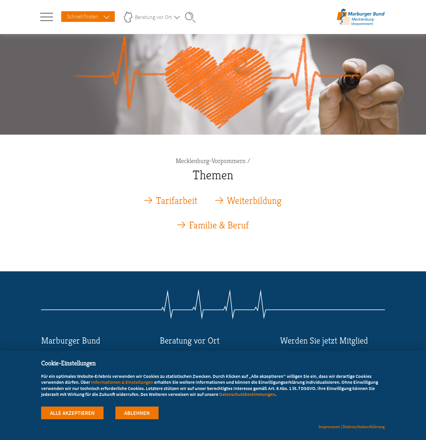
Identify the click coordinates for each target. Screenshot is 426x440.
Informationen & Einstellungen (122, 382)
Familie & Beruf (219, 225)
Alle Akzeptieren (72, 413)
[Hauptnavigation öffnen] (47, 15)
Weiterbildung (254, 201)
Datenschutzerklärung (364, 426)
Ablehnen (137, 413)
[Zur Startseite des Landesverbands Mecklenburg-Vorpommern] (361, 24)
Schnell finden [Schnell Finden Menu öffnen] (82, 16)
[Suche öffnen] (192, 17)
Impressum (329, 426)
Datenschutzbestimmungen (247, 394)
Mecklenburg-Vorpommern (211, 161)
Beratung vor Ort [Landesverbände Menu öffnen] (153, 17)
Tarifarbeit (176, 201)
